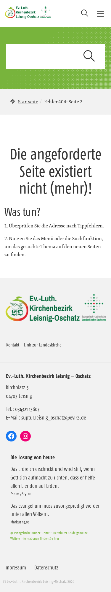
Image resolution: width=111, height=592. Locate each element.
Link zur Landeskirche (43, 345)
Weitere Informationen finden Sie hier (34, 538)
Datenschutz (46, 567)
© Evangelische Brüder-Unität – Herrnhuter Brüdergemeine (49, 533)
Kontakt (12, 345)
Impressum (15, 567)
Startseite (28, 101)
